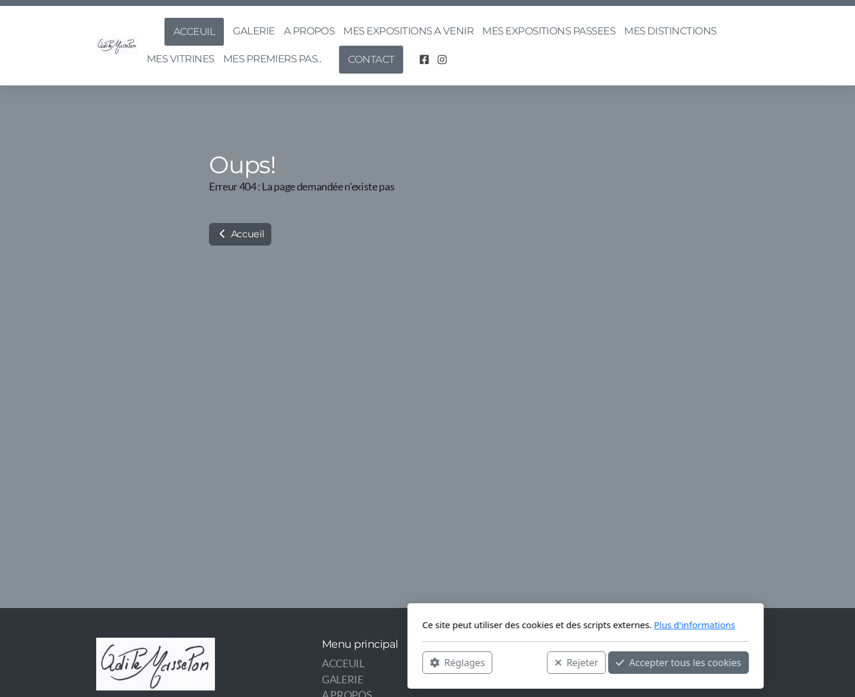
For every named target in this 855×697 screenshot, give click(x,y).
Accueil (240, 234)
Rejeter (419, 662)
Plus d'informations (536, 625)
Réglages (299, 662)
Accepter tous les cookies (520, 662)
